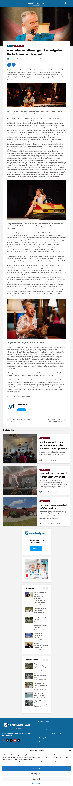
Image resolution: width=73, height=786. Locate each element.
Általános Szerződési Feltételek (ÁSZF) (51, 734)
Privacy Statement (36, 783)
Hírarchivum (42, 742)
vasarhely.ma (12, 59)
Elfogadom (36, 768)
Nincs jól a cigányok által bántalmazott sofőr (40, 675)
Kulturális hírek (19, 45)
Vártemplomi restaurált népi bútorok (38, 635)
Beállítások (36, 779)
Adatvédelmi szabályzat (46, 730)
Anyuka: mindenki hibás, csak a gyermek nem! (41, 685)
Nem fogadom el (36, 774)
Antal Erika (43, 460)
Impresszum (42, 726)
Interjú (10, 45)
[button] (70, 750)
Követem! (36, 548)
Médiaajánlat (43, 738)
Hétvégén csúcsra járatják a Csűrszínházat (53, 506)
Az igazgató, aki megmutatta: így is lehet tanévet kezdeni (41, 666)
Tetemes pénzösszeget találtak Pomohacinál (41, 645)
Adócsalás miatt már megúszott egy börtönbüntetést (40, 610)
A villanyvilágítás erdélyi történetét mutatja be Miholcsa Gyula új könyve (53, 445)
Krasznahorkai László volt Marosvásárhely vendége (53, 475)
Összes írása (22, 409)
